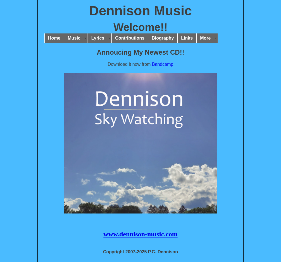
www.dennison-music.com (140, 234)
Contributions (129, 38)
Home (54, 38)
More (205, 38)
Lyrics (97, 38)
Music (74, 38)
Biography (163, 38)
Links (187, 38)
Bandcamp (162, 64)
